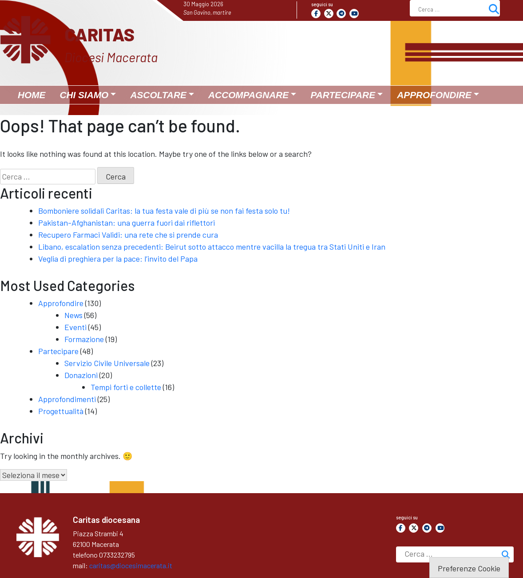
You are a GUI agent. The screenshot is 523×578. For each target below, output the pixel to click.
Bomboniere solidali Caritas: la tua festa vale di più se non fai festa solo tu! (164, 210)
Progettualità (60, 411)
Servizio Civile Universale (107, 363)
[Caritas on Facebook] (316, 13)
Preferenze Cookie (469, 568)
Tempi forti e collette (126, 387)
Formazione (84, 339)
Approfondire (60, 303)
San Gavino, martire (207, 12)
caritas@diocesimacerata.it (130, 565)
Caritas (99, 34)
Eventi (75, 327)
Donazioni (81, 375)
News (73, 315)
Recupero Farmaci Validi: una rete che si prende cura (128, 234)
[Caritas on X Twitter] (328, 13)
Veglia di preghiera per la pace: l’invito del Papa (118, 258)
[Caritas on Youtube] (354, 13)
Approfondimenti (67, 399)
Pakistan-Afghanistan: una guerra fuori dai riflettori (126, 222)
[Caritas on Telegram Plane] (341, 13)
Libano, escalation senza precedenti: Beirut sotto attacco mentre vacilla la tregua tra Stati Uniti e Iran (211, 246)
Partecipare (58, 351)
